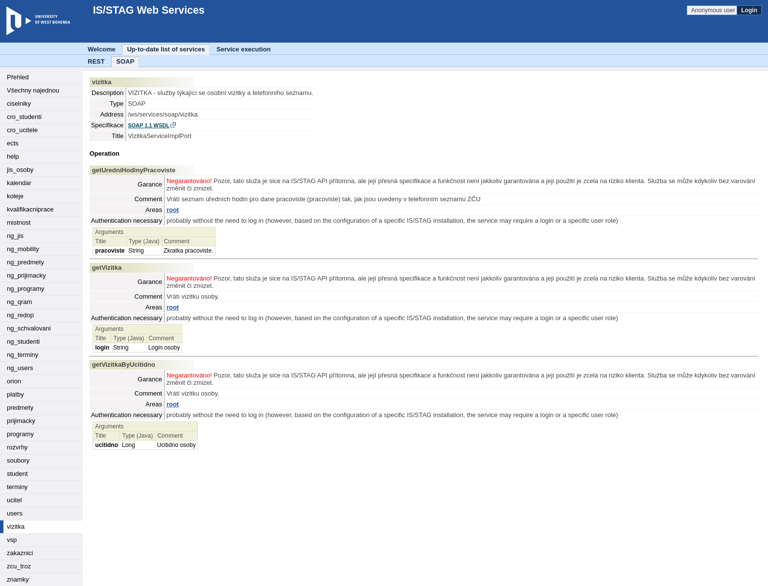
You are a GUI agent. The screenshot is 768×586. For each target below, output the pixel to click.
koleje (15, 196)
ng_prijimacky (26, 275)
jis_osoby (20, 169)
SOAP (125, 61)
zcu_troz (19, 566)
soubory (18, 460)
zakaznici (20, 553)
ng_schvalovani (29, 328)
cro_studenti (24, 116)
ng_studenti (23, 341)
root (173, 209)
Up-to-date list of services (166, 49)
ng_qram (19, 301)
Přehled (18, 77)
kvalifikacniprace (30, 209)
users (15, 513)
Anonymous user (714, 10)
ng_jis (15, 235)
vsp (12, 539)
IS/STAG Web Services (144, 10)
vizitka (15, 526)
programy (20, 434)
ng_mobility (23, 249)
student (17, 473)
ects (13, 143)
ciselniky (19, 103)
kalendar (19, 183)
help (13, 156)
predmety (20, 407)
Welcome (102, 49)
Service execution (243, 49)
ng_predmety (25, 262)
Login (749, 10)
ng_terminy (22, 354)
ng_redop (20, 315)
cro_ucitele (22, 130)
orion (14, 381)
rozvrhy (17, 447)
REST (96, 61)
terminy (17, 487)
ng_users (20, 368)
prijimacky (21, 420)
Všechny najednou (33, 90)
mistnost (18, 222)
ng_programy (26, 288)
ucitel (14, 500)
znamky (18, 579)
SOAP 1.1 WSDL (148, 125)
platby (15, 394)
